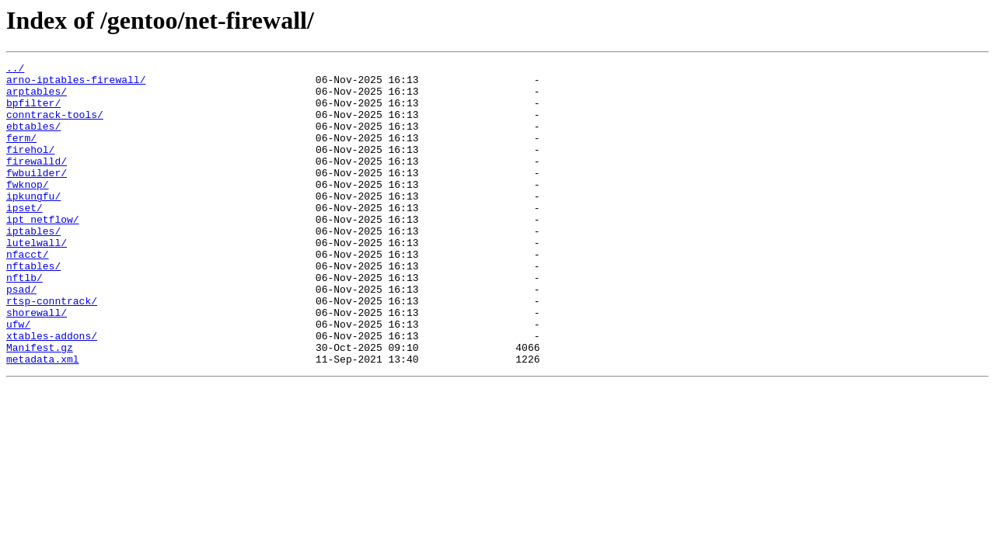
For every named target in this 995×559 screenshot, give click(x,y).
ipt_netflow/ (42, 252)
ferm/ (21, 154)
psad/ (21, 335)
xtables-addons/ (51, 391)
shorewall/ (36, 363)
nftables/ (33, 307)
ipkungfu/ (33, 224)
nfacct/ (27, 293)
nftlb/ (24, 321)
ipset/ (24, 238)
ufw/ (18, 377)
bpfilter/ (33, 112)
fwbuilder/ (36, 196)
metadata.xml (42, 419)
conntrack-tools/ (54, 126)
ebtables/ (33, 140)
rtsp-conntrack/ (51, 349)
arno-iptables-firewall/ (75, 84)
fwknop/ (27, 210)
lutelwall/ (36, 279)
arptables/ (36, 98)
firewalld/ (36, 182)
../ (15, 70)
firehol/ (30, 168)
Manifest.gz (39, 405)
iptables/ (33, 266)
